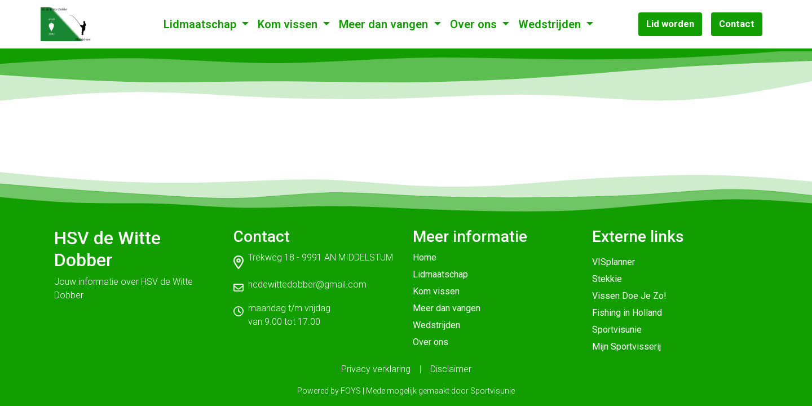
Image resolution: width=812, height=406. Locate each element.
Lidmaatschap (201, 24)
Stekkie (607, 278)
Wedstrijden (551, 24)
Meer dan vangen (385, 24)
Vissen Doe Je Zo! (629, 295)
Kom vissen (289, 24)
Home (424, 257)
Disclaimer (450, 369)
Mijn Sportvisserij (626, 346)
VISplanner (613, 262)
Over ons (475, 24)
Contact (736, 23)
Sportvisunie (617, 329)
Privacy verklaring (376, 369)
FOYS (351, 390)
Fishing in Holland (627, 312)
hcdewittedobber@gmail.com (307, 284)
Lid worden (670, 23)
